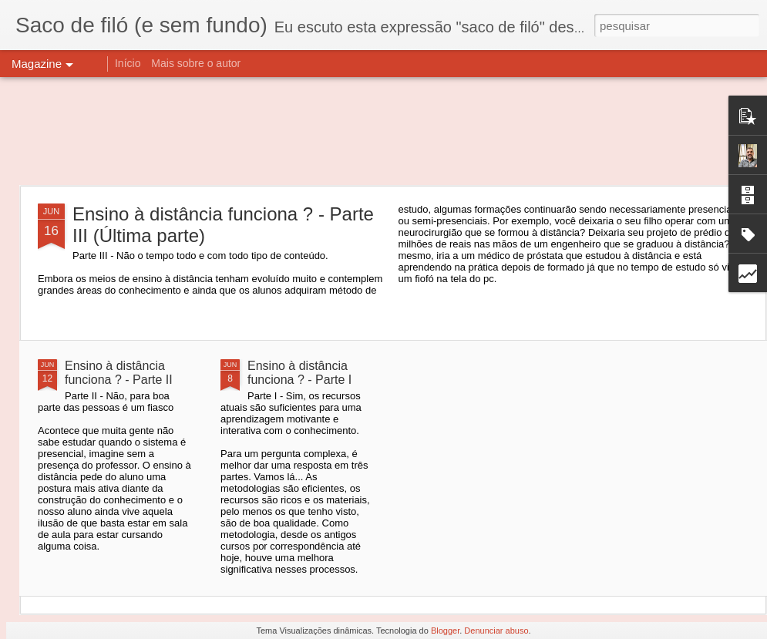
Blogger (445, 630)
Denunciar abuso (496, 630)
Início (127, 63)
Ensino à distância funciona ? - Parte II (119, 372)
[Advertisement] (383, 131)
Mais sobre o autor (196, 63)
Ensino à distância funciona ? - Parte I (299, 372)
